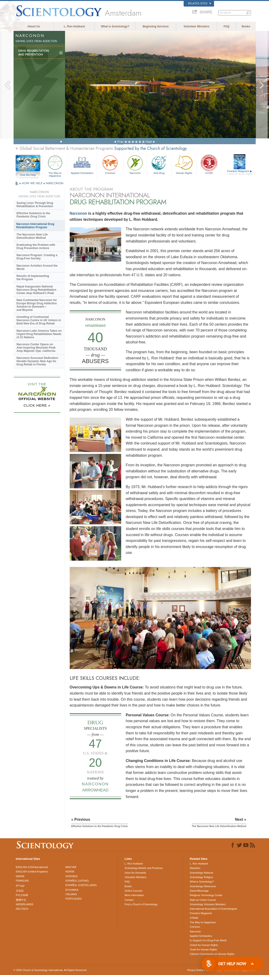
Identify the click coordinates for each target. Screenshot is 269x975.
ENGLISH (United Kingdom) (32, 871)
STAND (194, 917)
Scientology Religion (201, 877)
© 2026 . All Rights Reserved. (50, 970)
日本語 (20, 890)
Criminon (110, 164)
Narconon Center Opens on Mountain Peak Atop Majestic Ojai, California (36, 348)
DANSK (20, 876)
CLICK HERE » (37, 405)
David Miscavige (199, 890)
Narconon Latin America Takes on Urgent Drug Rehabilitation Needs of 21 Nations (39, 334)
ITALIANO (71, 894)
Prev (120, 141)
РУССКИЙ (22, 895)
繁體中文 (21, 899)
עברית (20, 885)
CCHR (209, 164)
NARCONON (54, 183)
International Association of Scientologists (213, 908)
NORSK (70, 871)
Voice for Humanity (135, 872)
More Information (134, 895)
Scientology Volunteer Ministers (207, 904)
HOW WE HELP (32, 183)
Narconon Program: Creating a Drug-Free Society (37, 257)
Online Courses (133, 890)
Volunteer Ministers (196, 26)
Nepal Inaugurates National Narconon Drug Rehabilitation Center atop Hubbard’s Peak (36, 290)
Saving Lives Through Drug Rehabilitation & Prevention (35, 204)
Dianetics (195, 868)
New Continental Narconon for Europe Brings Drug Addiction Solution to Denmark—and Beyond (37, 305)
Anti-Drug (159, 164)
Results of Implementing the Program (33, 277)
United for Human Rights (204, 945)
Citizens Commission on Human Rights (212, 954)
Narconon (135, 164)
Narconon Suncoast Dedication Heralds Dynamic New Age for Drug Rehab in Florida (37, 361)
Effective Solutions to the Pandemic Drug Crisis (33, 215)
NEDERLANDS (24, 904)
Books (246, 26)
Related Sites (199, 3)
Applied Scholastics (82, 164)
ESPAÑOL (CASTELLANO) (81, 885)
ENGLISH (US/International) (32, 867)
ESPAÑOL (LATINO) (77, 880)
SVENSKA (71, 876)
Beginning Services (156, 26)
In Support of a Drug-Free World (208, 940)
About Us (33, 26)
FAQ (226, 26)
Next (149, 141)
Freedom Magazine (239, 172)
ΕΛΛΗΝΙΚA (72, 889)
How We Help (28, 175)
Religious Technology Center (206, 895)
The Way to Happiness (55, 165)
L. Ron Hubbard (74, 26)
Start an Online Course (203, 899)
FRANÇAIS (22, 880)
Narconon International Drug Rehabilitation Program (35, 225)
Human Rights (184, 164)
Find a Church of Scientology (141, 904)
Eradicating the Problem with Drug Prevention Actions (36, 246)
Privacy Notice (195, 970)
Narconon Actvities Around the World (37, 267)
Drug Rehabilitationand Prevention (33, 53)
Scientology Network (201, 872)
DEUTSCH (22, 908)
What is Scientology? (115, 26)
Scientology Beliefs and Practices (144, 868)
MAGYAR (70, 867)
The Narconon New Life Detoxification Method (32, 236)
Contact (129, 899)
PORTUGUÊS (73, 898)
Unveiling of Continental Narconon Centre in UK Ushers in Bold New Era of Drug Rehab (39, 320)
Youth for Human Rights (203, 949)
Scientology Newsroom (203, 886)
